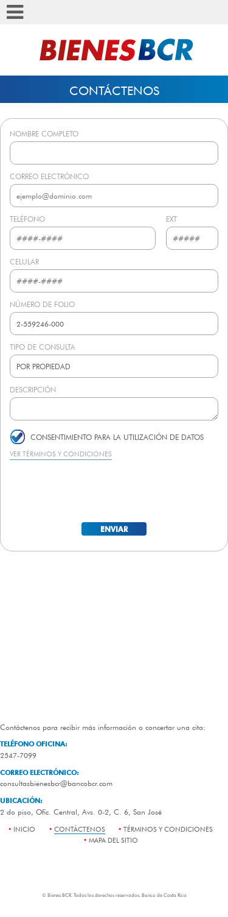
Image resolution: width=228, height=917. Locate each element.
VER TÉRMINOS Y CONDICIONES (61, 453)
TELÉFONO (27, 219)
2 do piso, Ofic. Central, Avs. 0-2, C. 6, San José (81, 811)
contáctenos (79, 829)
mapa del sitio (113, 839)
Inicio (24, 829)
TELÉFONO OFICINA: (33, 743)
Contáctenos (114, 90)
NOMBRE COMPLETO (44, 133)
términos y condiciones (168, 829)
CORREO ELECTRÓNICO (49, 176)
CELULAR (24, 261)
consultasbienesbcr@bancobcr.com (56, 783)
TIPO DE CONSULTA (42, 347)
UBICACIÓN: (21, 800)
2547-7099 (18, 755)
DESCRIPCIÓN (33, 389)
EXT (171, 219)
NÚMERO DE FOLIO (42, 304)
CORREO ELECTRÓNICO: (39, 772)
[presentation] (114, 490)
